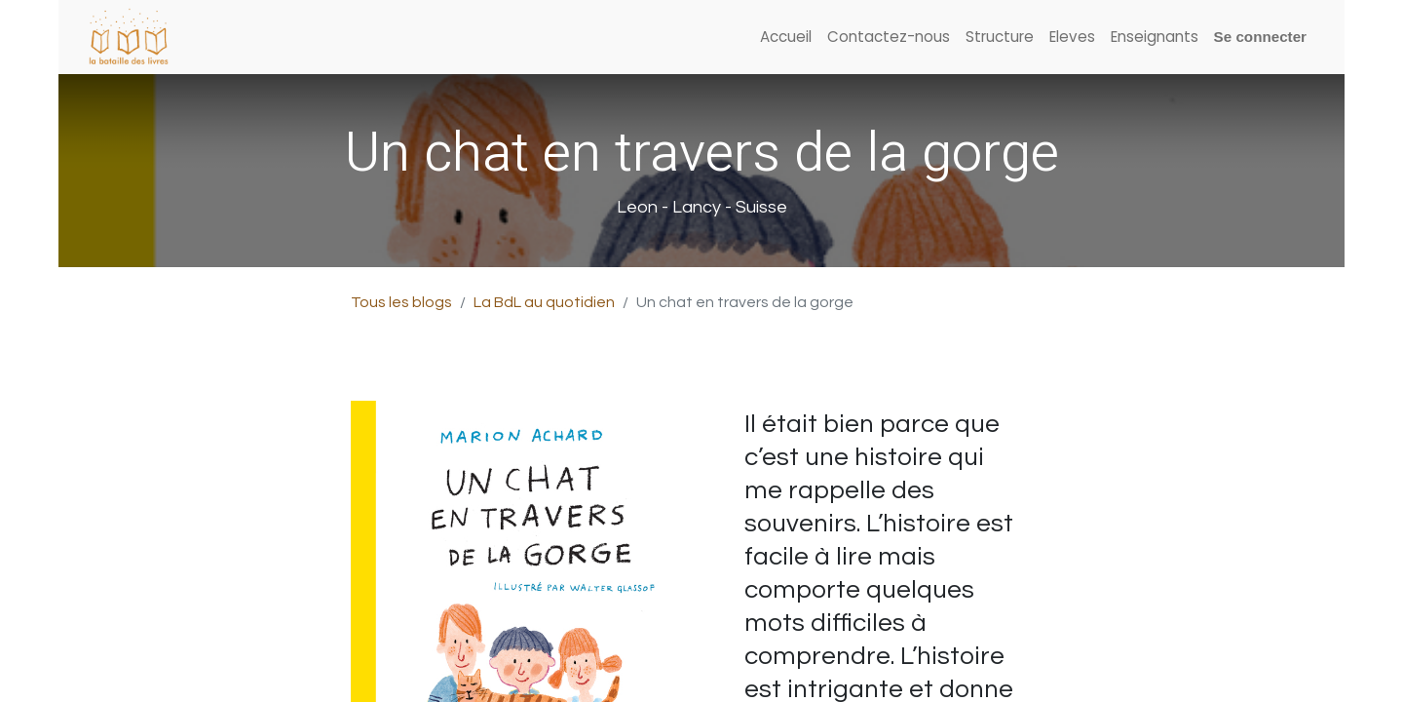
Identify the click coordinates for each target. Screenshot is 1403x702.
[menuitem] (785, 38)
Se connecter (1260, 36)
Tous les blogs (401, 302)
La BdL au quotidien (544, 302)
